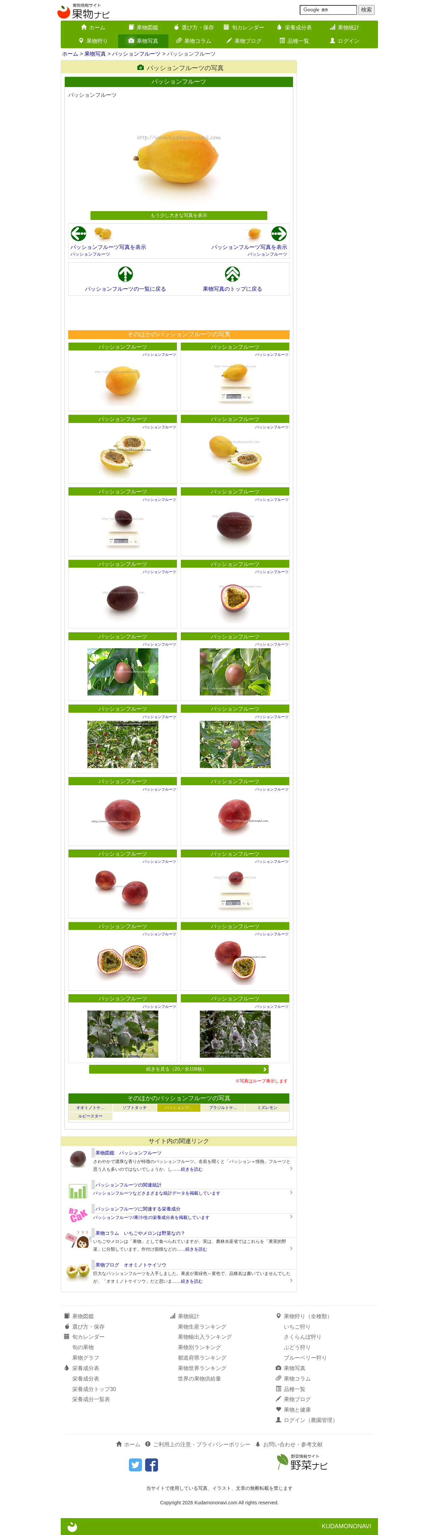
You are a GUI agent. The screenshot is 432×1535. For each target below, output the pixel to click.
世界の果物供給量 (199, 1379)
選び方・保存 (193, 27)
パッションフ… (179, 1107)
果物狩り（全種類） (304, 1316)
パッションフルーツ (136, 54)
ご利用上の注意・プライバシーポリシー (197, 1444)
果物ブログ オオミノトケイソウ (131, 1265)
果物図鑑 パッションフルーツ (129, 1153)
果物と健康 (293, 1410)
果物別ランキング (199, 1347)
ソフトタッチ (135, 1107)
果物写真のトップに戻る (232, 289)
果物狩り (93, 41)
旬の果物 (83, 1347)
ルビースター (90, 1116)
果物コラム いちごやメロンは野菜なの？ (140, 1233)
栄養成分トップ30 (94, 1389)
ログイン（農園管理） (307, 1420)
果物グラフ (85, 1358)
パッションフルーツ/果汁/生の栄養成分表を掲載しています (151, 1217)
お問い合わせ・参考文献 (289, 1444)
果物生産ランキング (202, 1327)
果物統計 (344, 27)
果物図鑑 (143, 27)
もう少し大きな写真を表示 (179, 215)
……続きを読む (187, 1169)
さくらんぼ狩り (303, 1337)
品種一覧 (294, 41)
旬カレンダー (244, 27)
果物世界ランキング (202, 1368)
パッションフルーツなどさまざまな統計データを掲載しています (156, 1193)
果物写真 (143, 41)
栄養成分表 (294, 27)
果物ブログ (244, 41)
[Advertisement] (179, 313)
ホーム (93, 27)
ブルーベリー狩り (305, 1358)
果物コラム (193, 41)
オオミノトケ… (90, 1107)
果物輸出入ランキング (205, 1337)
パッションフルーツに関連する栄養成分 (138, 1209)
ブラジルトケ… (223, 1107)
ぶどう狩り (297, 1347)
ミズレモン (267, 1107)
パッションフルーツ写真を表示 (108, 247)
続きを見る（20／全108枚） (206, 1069)
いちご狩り (297, 1327)
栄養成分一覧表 (91, 1399)
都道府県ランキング (202, 1358)
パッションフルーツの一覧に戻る (125, 289)
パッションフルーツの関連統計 (129, 1185)
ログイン (344, 41)
